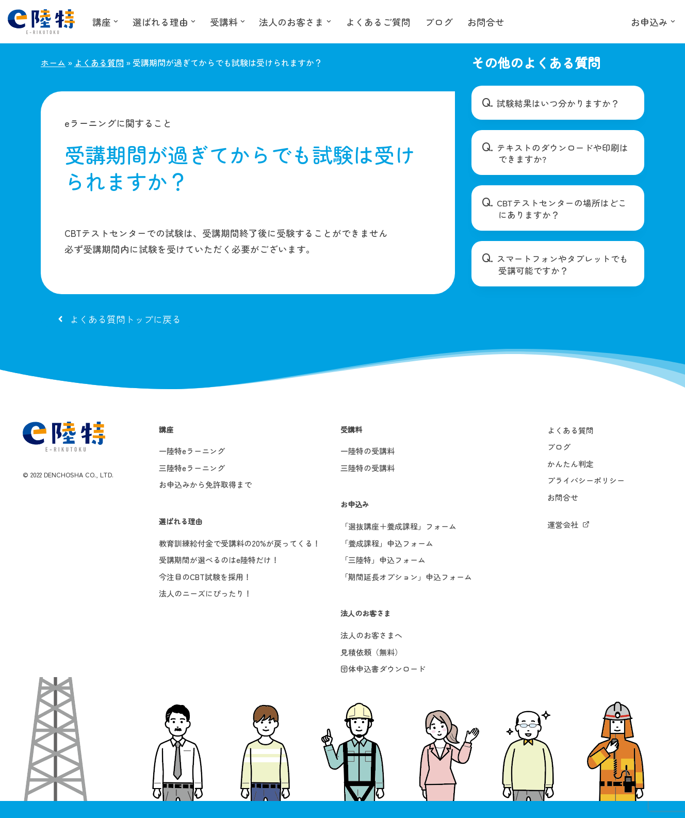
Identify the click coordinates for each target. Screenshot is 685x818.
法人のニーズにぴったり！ (205, 610)
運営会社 (562, 541)
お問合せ (486, 21)
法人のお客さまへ (371, 652)
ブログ (439, 21)
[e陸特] (41, 21)
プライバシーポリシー (586, 497)
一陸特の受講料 (367, 467)
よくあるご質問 (378, 21)
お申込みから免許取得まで (205, 501)
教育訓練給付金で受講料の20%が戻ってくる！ (239, 560)
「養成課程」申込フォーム (386, 560)
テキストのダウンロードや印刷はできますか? (562, 153)
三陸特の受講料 (367, 484)
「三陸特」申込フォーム (383, 576)
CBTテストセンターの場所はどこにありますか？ (562, 208)
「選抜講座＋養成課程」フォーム (398, 543)
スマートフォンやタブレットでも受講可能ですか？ (562, 264)
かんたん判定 (570, 480)
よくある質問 (99, 62)
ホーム (53, 62)
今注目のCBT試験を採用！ (205, 593)
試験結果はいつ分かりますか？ (553, 103)
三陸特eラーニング (192, 484)
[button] (115, 21)
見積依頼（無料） (371, 669)
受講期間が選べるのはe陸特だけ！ (219, 576)
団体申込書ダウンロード (383, 685)
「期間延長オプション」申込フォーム (406, 593)
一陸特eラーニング (192, 467)
